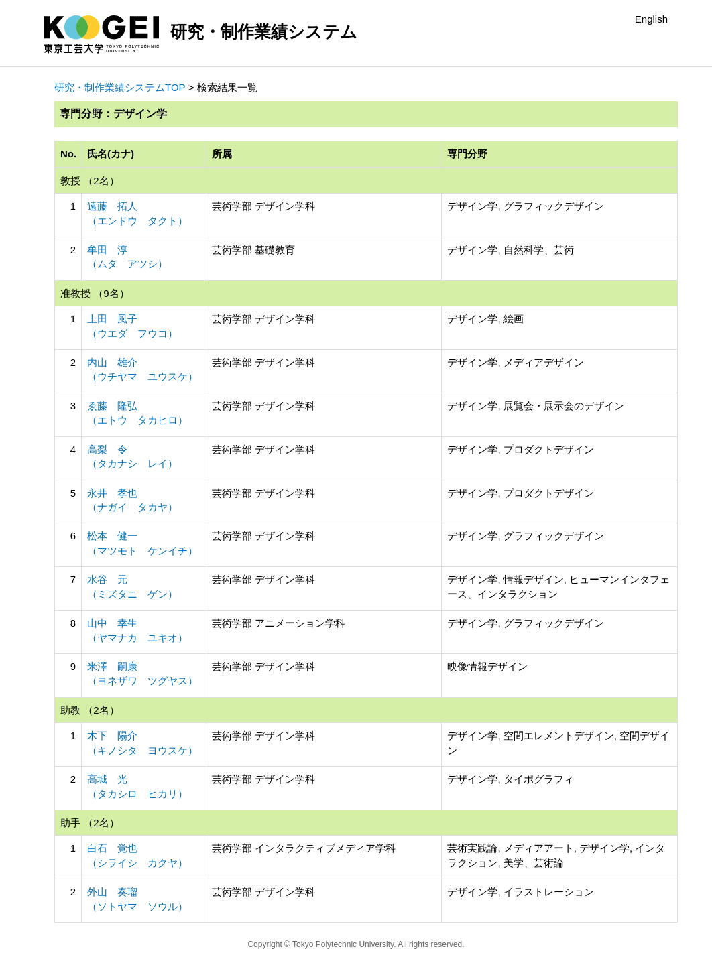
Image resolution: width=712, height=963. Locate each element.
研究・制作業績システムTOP (120, 87)
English (651, 19)
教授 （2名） (89, 180)
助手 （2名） (89, 822)
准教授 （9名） (94, 293)
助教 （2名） (89, 710)
